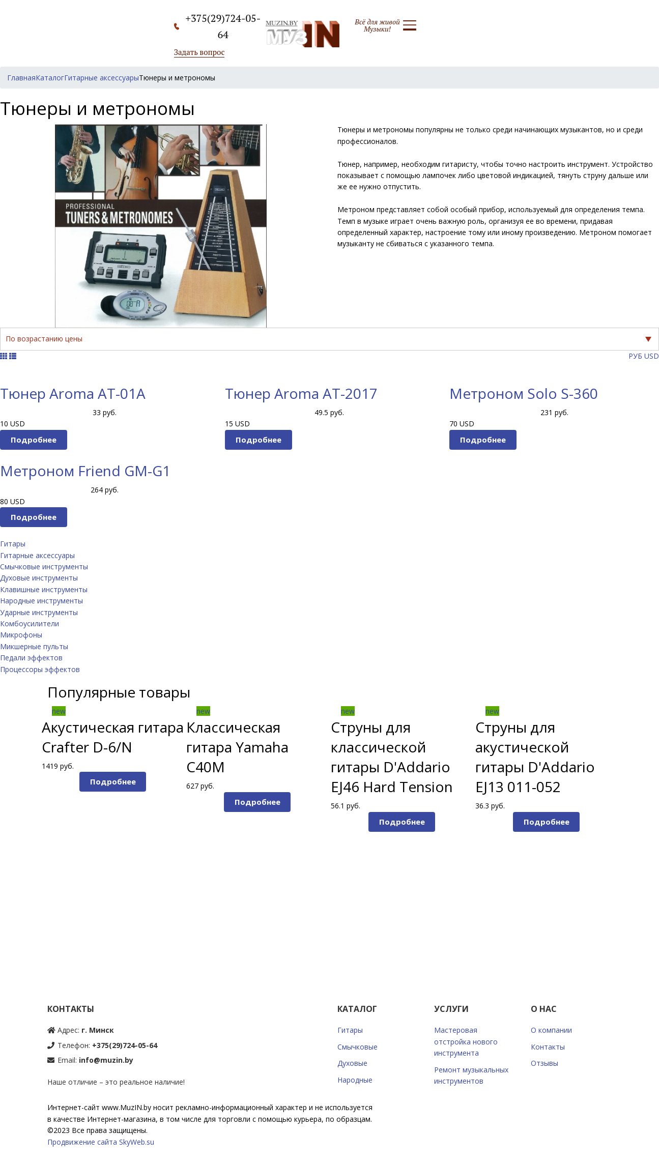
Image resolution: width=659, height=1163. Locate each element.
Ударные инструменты (39, 612)
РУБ (635, 356)
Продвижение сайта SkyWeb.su (100, 1142)
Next (635, 826)
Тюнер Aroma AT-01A (73, 393)
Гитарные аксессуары (37, 555)
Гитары (12, 543)
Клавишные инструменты (44, 589)
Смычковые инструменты (44, 566)
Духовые (352, 1063)
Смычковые (357, 1047)
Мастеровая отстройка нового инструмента (466, 1041)
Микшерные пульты (34, 646)
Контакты (548, 1047)
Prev (24, 826)
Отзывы (544, 1063)
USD (651, 356)
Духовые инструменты (39, 578)
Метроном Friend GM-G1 (85, 470)
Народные (355, 1080)
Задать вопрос (199, 52)
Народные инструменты (41, 600)
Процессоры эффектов (40, 669)
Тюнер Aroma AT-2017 (301, 393)
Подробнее (33, 439)
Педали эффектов (31, 657)
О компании (551, 1030)
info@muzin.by (106, 1060)
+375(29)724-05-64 (124, 1045)
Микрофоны (21, 634)
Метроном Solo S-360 (523, 393)
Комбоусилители (29, 623)
